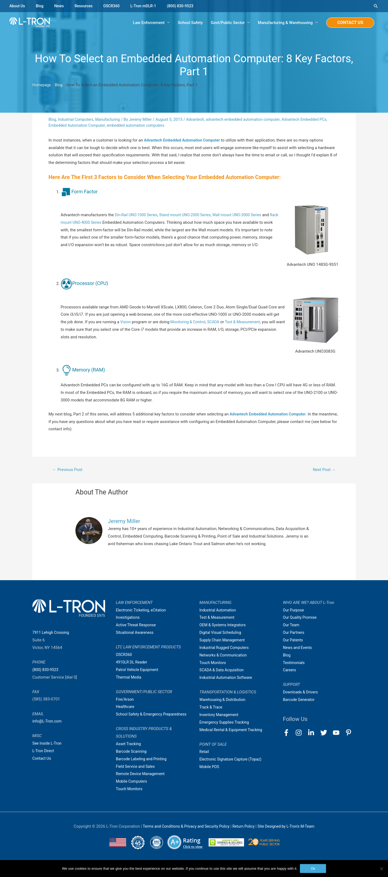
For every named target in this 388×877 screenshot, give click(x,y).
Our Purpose (294, 611)
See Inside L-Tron (47, 744)
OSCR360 (115, 6)
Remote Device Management (142, 782)
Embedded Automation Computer (87, 125)
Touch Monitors (130, 797)
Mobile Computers (132, 789)
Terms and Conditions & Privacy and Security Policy (183, 835)
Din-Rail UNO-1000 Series (137, 215)
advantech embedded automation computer (252, 120)
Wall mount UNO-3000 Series (244, 215)
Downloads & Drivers (301, 693)
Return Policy (245, 835)
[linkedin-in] (313, 733)
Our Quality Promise (301, 618)
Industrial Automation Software (227, 678)
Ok (313, 868)
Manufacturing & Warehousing (285, 22)
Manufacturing (111, 120)
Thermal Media (129, 678)
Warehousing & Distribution (223, 700)
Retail (204, 752)
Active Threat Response (137, 626)
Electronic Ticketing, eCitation (142, 611)
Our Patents (293, 641)
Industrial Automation (218, 611)
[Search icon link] (376, 6)
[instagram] (301, 733)
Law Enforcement (149, 22)
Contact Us (42, 759)
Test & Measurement (247, 322)
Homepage (42, 85)
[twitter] (326, 733)
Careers (290, 671)
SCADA (216, 322)
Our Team (291, 626)
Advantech (201, 120)
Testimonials (294, 663)
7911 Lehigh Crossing (51, 633)
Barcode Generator (300, 700)
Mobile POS (209, 767)
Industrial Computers (77, 120)
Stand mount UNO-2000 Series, (189, 215)
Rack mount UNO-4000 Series (87, 223)
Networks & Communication (224, 656)
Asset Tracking (129, 752)
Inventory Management (220, 715)
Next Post (323, 470)
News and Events (298, 648)
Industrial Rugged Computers (225, 648)
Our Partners (294, 633)
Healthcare (126, 707)
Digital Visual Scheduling (221, 633)
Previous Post (69, 470)
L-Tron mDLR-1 (148, 6)
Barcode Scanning (132, 760)
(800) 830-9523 (187, 6)
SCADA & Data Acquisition (222, 671)
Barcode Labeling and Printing (143, 767)
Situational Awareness (136, 633)
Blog (41, 6)
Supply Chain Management (223, 641)
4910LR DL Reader (132, 663)
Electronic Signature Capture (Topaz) (232, 760)
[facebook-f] (289, 733)
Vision (125, 322)
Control (201, 322)
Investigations (128, 618)
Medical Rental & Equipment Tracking (232, 730)
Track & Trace (211, 708)
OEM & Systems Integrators (224, 626)
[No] (381, 868)
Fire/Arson (125, 700)
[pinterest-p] (349, 733)
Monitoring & (183, 322)
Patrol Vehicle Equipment (138, 670)
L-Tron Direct (43, 751)
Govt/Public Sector (228, 22)
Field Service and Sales (136, 774)
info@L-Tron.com (47, 722)
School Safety (190, 22)
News (61, 6)
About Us (17, 6)
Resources (86, 6)
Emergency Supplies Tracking (225, 723)
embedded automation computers (149, 125)
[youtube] (338, 733)
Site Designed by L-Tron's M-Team (289, 835)
